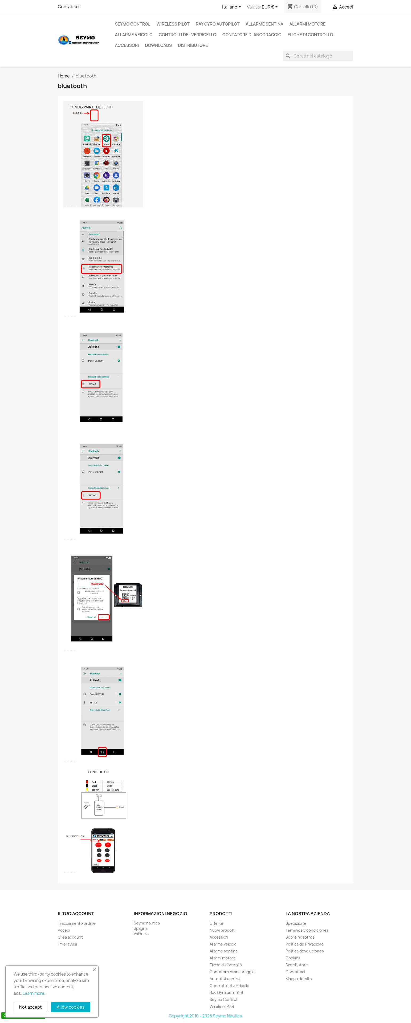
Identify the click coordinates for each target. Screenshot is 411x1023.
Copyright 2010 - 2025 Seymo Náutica (205, 1016)
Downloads (158, 45)
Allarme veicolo (134, 35)
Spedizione (296, 923)
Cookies (293, 957)
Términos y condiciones (307, 930)
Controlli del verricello (187, 35)
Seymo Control (132, 24)
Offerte (216, 923)
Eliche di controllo (310, 35)
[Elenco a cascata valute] (271, 7)
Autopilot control (225, 978)
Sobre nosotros (300, 937)
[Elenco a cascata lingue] (232, 7)
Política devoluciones (305, 951)
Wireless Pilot (172, 24)
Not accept (30, 1007)
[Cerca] (318, 56)
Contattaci (69, 7)
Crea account (70, 937)
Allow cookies (71, 1007)
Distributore (193, 45)
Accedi (64, 930)
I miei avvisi (67, 944)
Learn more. (34, 993)
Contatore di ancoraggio (252, 35)
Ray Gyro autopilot (218, 24)
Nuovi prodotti (222, 930)
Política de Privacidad (305, 944)
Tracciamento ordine (77, 923)
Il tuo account (76, 913)
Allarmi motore (308, 24)
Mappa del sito (299, 978)
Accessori (127, 45)
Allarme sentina (264, 24)
